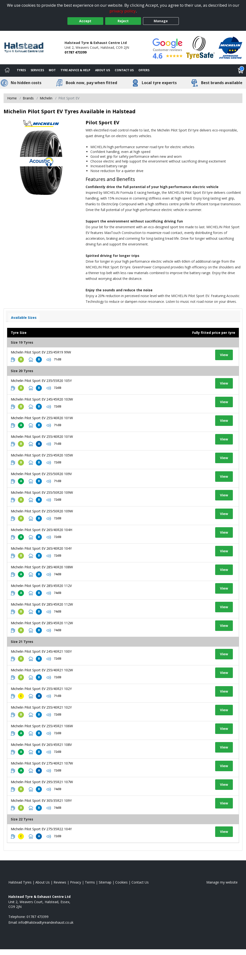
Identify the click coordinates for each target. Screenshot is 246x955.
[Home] (7, 70)
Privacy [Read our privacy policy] (75, 882)
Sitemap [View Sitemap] (105, 882)
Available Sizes (24, 317)
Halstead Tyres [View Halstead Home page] (20, 882)
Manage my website (222, 882)
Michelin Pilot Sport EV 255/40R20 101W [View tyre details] (42, 418)
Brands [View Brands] (28, 98)
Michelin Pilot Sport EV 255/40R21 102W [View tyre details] (42, 670)
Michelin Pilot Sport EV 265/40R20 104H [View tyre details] (41, 529)
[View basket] (240, 70)
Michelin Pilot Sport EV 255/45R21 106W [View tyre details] (42, 726)
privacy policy (122, 11)
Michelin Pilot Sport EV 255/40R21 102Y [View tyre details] (41, 688)
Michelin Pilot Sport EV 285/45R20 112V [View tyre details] (41, 585)
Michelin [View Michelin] (46, 98)
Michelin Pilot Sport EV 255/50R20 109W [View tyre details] (42, 492)
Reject (123, 21)
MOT (52, 70)
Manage (161, 21)
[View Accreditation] (200, 47)
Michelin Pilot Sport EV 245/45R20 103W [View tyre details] (42, 399)
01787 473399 (76, 52)
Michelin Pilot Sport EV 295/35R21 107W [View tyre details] (42, 782)
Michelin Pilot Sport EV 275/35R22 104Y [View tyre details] (41, 829)
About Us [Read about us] (42, 882)
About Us (102, 70)
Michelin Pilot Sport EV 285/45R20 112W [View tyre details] (42, 604)
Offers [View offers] (143, 70)
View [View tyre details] (224, 355)
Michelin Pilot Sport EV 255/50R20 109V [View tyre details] (41, 474)
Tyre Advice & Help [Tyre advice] (75, 70)
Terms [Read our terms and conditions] (90, 882)
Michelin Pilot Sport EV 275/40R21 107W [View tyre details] (42, 763)
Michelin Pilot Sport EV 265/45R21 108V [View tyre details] (41, 744)
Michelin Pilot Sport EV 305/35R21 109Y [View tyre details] (41, 800)
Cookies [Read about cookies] (121, 882)
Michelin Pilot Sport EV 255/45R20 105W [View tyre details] (42, 455)
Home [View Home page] (12, 98)
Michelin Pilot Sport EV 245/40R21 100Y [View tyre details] (41, 651)
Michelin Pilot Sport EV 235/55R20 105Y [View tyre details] (41, 380)
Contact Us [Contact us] (124, 70)
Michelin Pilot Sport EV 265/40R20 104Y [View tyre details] (41, 548)
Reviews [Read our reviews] (60, 882)
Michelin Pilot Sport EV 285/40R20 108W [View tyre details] (42, 567)
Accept (85, 21)
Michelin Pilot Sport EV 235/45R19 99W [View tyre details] (41, 352)
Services (37, 70)
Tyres (21, 70)
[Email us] (45, 922)
